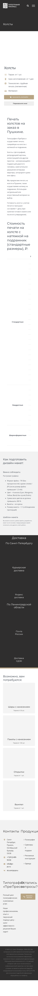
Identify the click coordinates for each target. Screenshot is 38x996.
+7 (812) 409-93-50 (12, 858)
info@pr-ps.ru (10, 865)
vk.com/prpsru (12, 870)
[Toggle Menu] (33, 6)
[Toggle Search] (28, 6)
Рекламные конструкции (28, 857)
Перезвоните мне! (19, 103)
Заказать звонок (28, 896)
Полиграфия (28, 840)
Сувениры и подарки (28, 848)
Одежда (28, 863)
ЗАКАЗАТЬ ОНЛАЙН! (19, 97)
